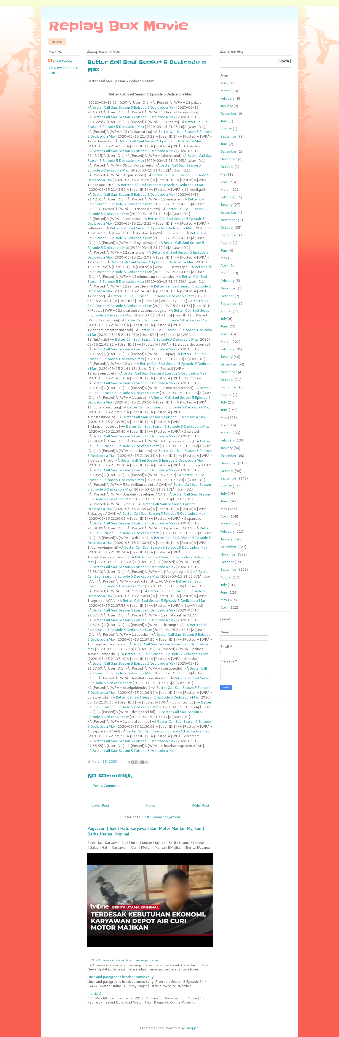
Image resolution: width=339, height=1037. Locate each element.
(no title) (94, 993)
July (223, 318)
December (228, 113)
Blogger (191, 1027)
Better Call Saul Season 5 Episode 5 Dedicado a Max (134, 107)
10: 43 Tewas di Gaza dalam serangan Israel (125, 960)
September (229, 136)
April (224, 82)
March (225, 90)
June (224, 120)
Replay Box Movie (118, 26)
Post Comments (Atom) (161, 816)
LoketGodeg (62, 61)
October (227, 166)
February (227, 98)
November (228, 158)
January (226, 105)
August (226, 128)
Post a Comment (106, 785)
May (223, 174)
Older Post (200, 805)
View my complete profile (63, 70)
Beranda (57, 41)
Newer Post (100, 805)
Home (150, 805)
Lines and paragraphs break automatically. (120, 976)
